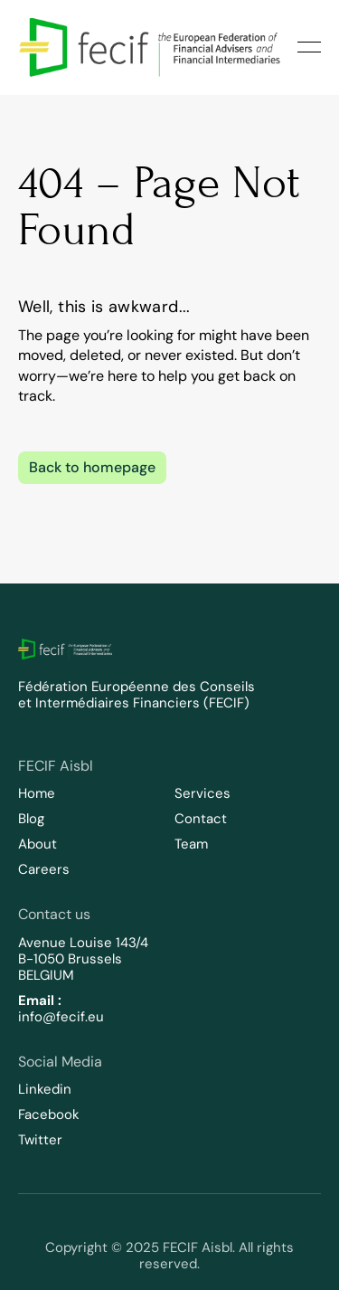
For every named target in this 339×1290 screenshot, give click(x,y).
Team (191, 844)
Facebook (49, 1114)
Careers (44, 869)
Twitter (40, 1140)
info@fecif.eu (61, 1017)
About (37, 844)
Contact (200, 819)
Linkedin (44, 1089)
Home (36, 793)
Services (202, 793)
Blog (31, 819)
